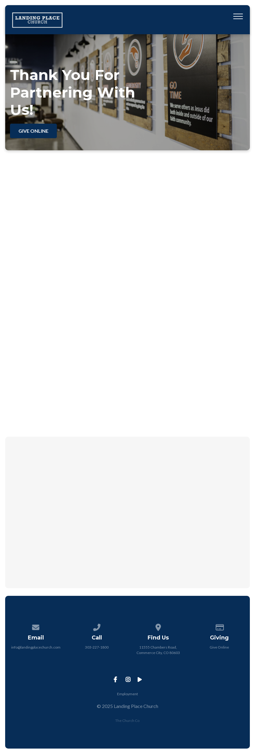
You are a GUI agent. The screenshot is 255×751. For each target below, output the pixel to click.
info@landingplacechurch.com (35, 647)
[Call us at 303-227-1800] (97, 626)
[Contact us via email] (36, 626)
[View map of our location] (158, 626)
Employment (127, 694)
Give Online (219, 647)
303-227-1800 (97, 647)
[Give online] (219, 626)
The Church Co (127, 720)
